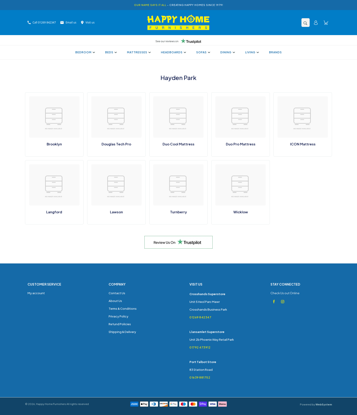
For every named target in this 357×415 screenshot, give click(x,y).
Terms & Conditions (123, 308)
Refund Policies (120, 324)
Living (251, 52)
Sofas (202, 52)
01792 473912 (199, 347)
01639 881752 (199, 377)
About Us (115, 301)
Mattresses (138, 52)
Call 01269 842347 (42, 22)
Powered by (316, 404)
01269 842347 (200, 317)
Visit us (87, 22)
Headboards (173, 52)
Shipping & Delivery (122, 332)
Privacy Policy (118, 316)
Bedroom (84, 52)
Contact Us (117, 293)
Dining (227, 52)
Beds (110, 52)
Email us (68, 22)
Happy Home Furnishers (51, 403)
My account (36, 293)
